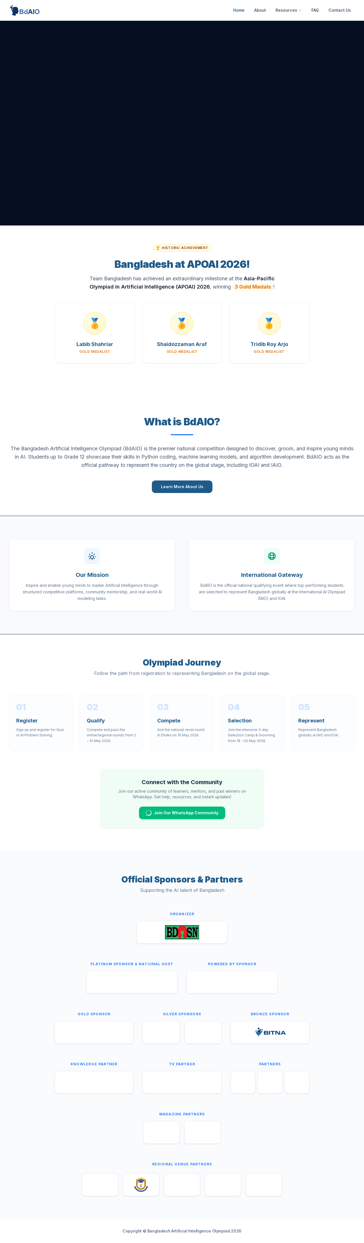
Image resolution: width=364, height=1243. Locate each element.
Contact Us (339, 10)
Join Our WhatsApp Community (182, 813)
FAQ (315, 10)
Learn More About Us (182, 486)
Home (239, 10)
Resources (289, 10)
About (260, 10)
